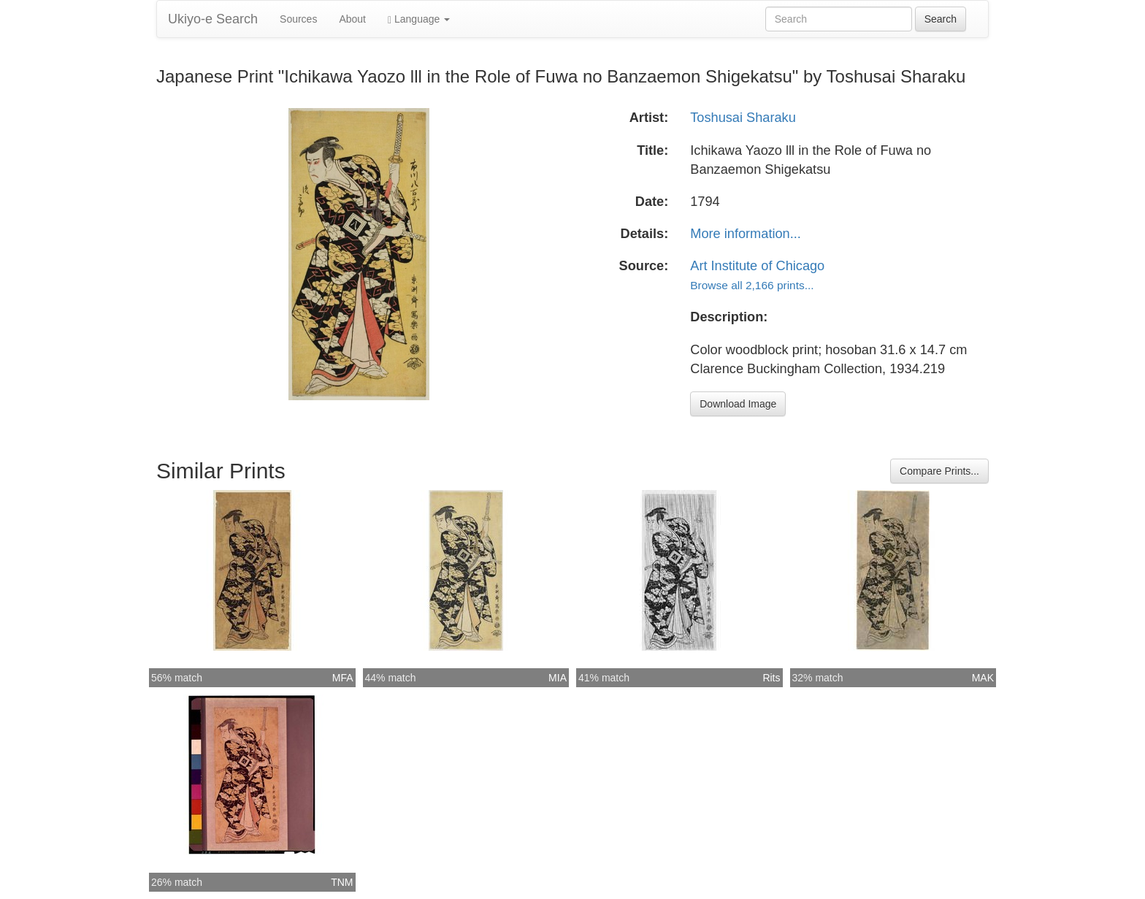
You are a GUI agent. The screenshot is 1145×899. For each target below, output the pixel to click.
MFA (342, 678)
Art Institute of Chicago (757, 266)
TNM (342, 882)
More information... (745, 233)
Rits (771, 678)
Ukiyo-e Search (213, 19)
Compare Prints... (939, 471)
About (352, 19)
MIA (557, 678)
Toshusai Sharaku (743, 117)
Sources (298, 19)
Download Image (738, 404)
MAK (983, 678)
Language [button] (419, 19)
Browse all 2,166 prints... (751, 285)
